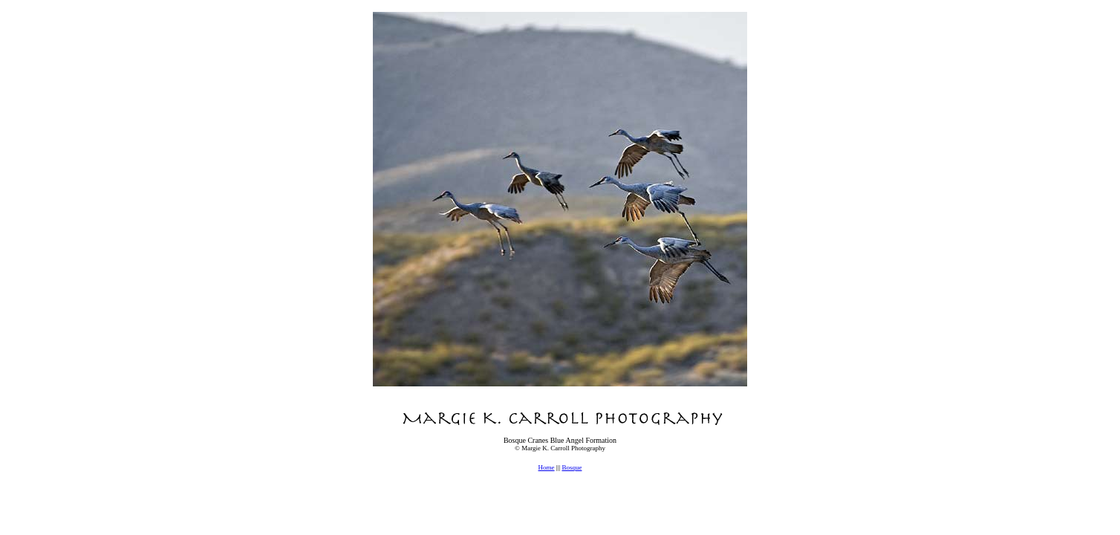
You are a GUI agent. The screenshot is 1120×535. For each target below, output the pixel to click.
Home (546, 467)
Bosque (571, 467)
